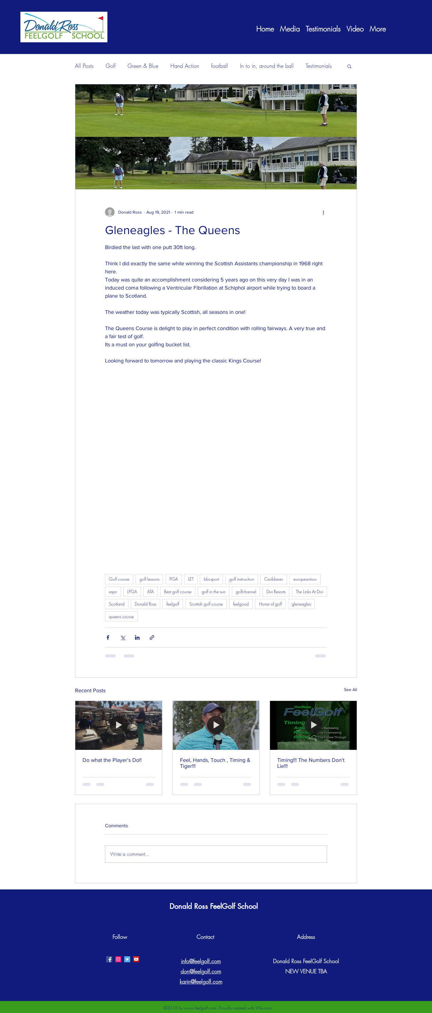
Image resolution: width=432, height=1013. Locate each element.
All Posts (84, 65)
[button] (349, 66)
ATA (150, 591)
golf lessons (149, 579)
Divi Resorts (276, 591)
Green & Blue (143, 65)
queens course (121, 616)
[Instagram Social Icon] (118, 959)
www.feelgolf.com (200, 1008)
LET (191, 579)
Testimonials (319, 65)
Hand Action (184, 65)
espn (113, 591)
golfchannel (246, 591)
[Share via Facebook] (108, 637)
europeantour (305, 579)
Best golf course (177, 591)
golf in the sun (214, 591)
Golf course (119, 579)
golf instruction (241, 579)
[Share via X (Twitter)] (122, 637)
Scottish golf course (206, 604)
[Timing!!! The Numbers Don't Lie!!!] (313, 725)
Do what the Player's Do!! (112, 760)
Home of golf (270, 604)
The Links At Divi (309, 591)
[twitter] (127, 959)
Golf (111, 65)
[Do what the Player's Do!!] (118, 725)
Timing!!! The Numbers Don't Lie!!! (310, 763)
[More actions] (323, 212)
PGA (174, 579)
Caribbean (273, 579)
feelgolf (172, 604)
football (219, 65)
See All (350, 689)
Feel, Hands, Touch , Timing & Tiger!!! (215, 763)
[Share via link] (152, 637)
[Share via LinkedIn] (137, 637)
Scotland (116, 604)
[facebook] (109, 959)
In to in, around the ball (267, 65)
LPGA (132, 591)
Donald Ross (145, 604)
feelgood (241, 604)
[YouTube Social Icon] (136, 959)
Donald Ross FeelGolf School (214, 906)
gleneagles (301, 604)
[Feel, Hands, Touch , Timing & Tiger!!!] (216, 725)
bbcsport (211, 579)
